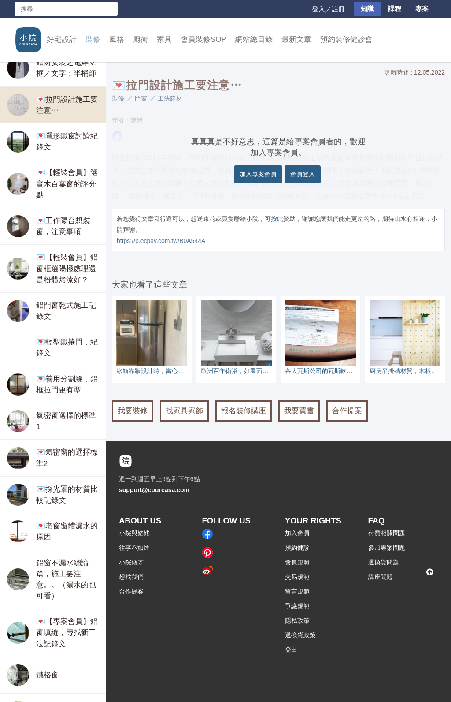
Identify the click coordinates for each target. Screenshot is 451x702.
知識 (367, 8)
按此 (277, 218)
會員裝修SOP (203, 39)
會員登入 (302, 174)
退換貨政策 (300, 635)
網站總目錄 (254, 39)
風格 (116, 39)
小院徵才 (131, 562)
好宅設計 (62, 39)
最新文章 (296, 39)
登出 (291, 649)
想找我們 (131, 576)
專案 (422, 8)
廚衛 (140, 39)
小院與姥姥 (134, 533)
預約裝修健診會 (346, 39)
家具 (164, 39)
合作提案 (347, 411)
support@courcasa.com (154, 489)
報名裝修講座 (243, 411)
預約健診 (297, 547)
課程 (394, 8)
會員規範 (297, 562)
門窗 (141, 98)
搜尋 (110, 9)
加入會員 (297, 533)
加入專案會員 (258, 174)
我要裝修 (133, 411)
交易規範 (297, 576)
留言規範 (297, 591)
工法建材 (170, 98)
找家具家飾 (184, 411)
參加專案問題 (386, 547)
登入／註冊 (328, 9)
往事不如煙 (134, 547)
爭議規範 (297, 605)
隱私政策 (297, 620)
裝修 (92, 39)
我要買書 (299, 411)
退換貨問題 (383, 562)
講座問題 (380, 576)
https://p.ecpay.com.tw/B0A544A (161, 240)
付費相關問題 (386, 533)
